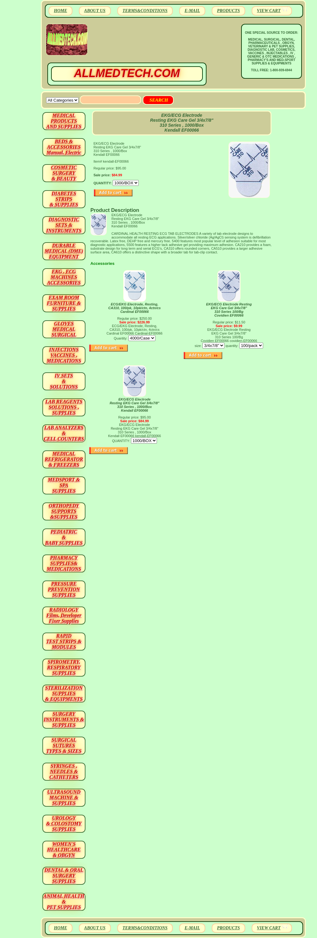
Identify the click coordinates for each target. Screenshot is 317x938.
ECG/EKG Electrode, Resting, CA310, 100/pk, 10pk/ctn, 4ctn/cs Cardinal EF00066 (134, 307)
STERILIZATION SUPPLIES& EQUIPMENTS (64, 693)
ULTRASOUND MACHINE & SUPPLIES (63, 797)
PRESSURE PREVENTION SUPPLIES (64, 589)
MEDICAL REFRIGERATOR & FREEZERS (64, 459)
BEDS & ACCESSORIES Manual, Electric (63, 147)
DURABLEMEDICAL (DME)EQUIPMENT (64, 251)
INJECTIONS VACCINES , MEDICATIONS (64, 355)
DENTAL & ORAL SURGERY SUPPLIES (64, 875)
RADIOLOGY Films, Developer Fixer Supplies (63, 615)
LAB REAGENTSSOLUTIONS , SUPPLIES (64, 407)
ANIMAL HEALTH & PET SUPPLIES (63, 901)
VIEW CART (268, 10)
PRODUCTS (228, 10)
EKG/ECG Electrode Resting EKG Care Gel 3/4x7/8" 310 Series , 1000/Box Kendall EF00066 (134, 404)
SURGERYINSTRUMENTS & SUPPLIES (64, 719)
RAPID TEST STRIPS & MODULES (64, 641)
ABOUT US (95, 10)
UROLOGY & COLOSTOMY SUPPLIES (64, 823)
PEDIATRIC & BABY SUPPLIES (64, 537)
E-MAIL (192, 10)
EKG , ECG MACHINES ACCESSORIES (64, 277)
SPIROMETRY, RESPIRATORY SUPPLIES (64, 667)
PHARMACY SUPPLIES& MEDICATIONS (64, 563)
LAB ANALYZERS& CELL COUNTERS (64, 433)
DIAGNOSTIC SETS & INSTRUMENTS (64, 225)
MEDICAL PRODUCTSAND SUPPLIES (63, 121)
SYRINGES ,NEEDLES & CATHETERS (64, 771)
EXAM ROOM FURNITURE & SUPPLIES (64, 303)
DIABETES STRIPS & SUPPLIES (64, 199)
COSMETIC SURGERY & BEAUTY (64, 173)
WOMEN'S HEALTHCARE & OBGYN (63, 849)
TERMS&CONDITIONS (145, 10)
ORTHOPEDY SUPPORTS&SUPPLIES (64, 511)
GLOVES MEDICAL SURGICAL (63, 329)
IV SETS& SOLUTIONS (64, 381)
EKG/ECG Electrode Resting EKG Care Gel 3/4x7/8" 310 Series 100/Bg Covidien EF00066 (229, 309)
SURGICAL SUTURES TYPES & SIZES (64, 745)
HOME (60, 10)
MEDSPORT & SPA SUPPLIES (64, 485)
